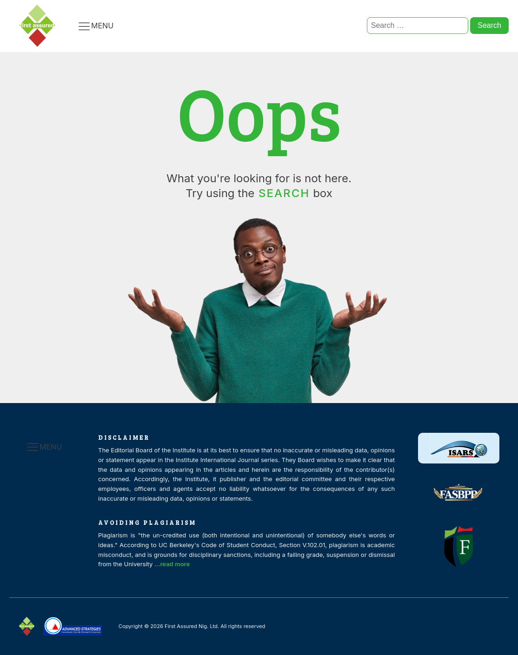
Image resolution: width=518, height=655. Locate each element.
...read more (175, 563)
